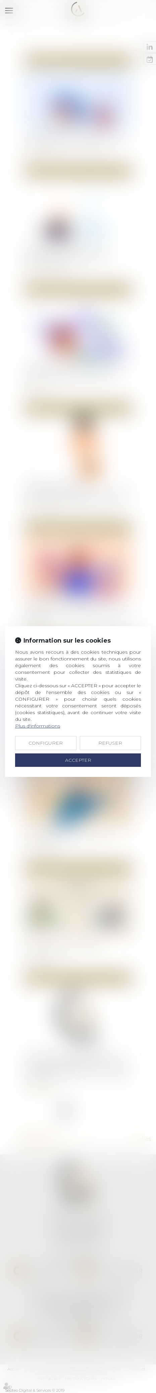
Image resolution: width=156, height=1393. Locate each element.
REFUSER (110, 743)
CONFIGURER (46, 743)
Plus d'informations (37, 726)
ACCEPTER (78, 760)
